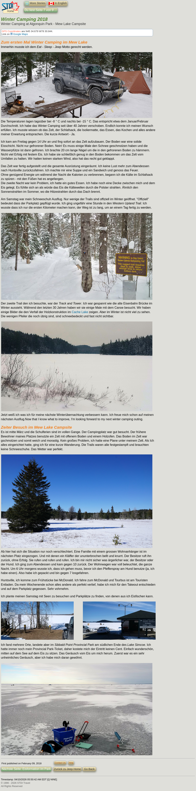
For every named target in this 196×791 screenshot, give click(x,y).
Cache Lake (80, 312)
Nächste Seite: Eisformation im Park (26, 769)
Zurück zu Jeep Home (67, 769)
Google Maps (19, 34)
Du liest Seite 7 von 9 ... (40, 10)
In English (58, 3)
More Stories (35, 4)
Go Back (89, 769)
